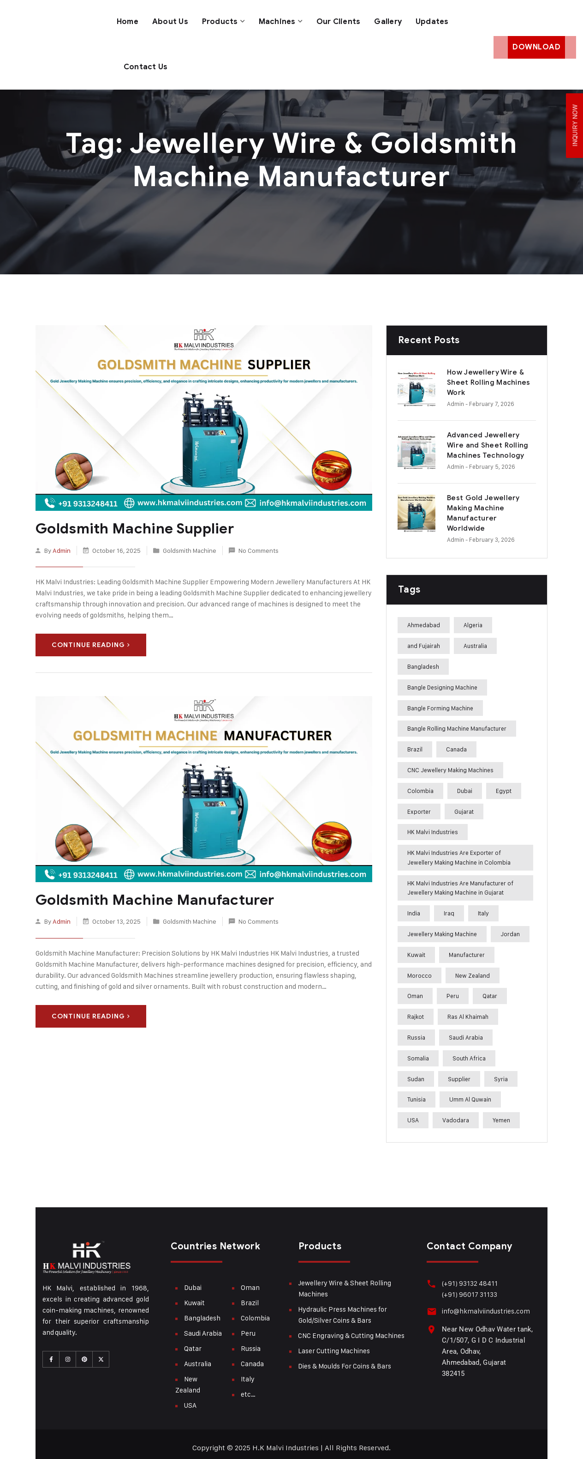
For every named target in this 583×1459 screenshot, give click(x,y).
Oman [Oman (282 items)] (415, 989)
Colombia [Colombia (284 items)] (420, 783)
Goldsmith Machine (189, 542)
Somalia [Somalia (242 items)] (418, 1050)
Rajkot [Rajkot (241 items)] (415, 1009)
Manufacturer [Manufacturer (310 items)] (467, 947)
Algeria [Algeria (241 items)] (473, 617)
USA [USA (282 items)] (413, 1112)
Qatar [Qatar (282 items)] (489, 989)
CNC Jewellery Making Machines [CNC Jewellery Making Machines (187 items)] (450, 762)
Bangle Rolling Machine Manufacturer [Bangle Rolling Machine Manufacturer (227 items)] (456, 721)
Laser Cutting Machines (334, 1343)
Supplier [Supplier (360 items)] (459, 1071)
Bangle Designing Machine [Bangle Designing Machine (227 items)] (442, 680)
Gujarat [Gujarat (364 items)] (464, 804)
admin (62, 542)
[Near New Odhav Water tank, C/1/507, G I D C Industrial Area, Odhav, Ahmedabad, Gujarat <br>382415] (431, 1321)
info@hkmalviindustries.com (484, 1303)
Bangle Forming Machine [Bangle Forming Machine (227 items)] (440, 700)
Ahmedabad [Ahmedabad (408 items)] (423, 617)
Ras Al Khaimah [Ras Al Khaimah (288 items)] (467, 1009)
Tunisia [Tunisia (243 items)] (416, 1092)
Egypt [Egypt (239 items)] (504, 783)
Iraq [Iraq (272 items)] (449, 905)
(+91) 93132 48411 (468, 1275)
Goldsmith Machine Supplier (131, 521)
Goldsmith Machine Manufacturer (149, 892)
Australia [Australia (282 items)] (475, 638)
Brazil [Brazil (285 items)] (414, 741)
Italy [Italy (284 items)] (483, 905)
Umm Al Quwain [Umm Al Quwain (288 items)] (470, 1092)
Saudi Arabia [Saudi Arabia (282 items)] (466, 1030)
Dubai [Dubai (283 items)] (464, 783)
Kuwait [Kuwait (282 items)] (416, 947)
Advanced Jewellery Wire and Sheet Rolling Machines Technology (488, 438)
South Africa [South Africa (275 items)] (469, 1050)
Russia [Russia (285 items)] (416, 1030)
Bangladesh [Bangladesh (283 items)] (423, 659)
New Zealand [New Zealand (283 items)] (472, 968)
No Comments (258, 542)
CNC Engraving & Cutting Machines (351, 1328)
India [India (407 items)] (413, 905)
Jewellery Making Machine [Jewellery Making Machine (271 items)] (442, 926)
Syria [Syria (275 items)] (501, 1071)
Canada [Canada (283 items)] (456, 741)
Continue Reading (91, 637)
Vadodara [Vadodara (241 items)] (455, 1112)
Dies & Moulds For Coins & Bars (344, 1358)
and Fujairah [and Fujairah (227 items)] (423, 638)
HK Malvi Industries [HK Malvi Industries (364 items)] (432, 824)
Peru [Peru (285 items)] (452, 989)
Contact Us (146, 61)
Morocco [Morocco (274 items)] (419, 968)
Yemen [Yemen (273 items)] (501, 1112)
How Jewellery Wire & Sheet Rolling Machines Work (488, 375)
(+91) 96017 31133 (468, 1287)
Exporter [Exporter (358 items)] (419, 804)
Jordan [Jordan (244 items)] (510, 926)
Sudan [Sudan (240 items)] (415, 1071)
